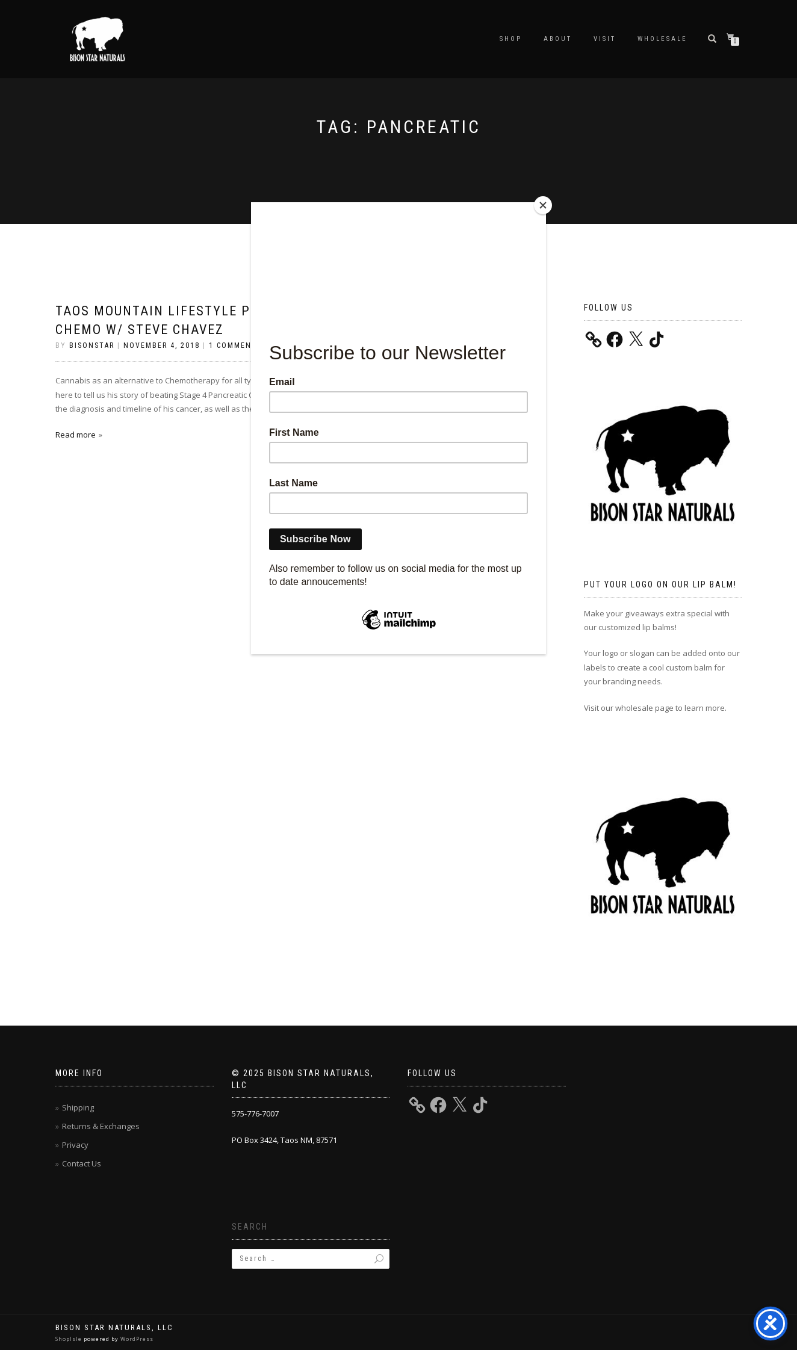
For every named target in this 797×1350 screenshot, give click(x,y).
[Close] (543, 205)
